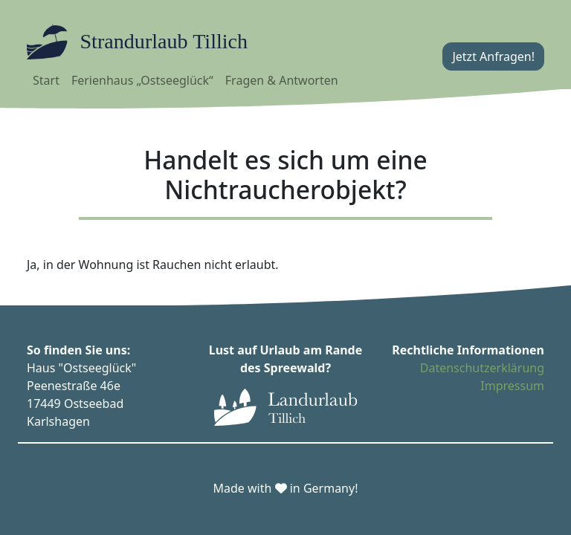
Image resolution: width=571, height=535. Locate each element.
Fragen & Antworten (281, 80)
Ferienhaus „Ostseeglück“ (142, 80)
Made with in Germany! (285, 488)
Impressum (512, 385)
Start (46, 80)
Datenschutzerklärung (482, 368)
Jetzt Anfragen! (493, 56)
